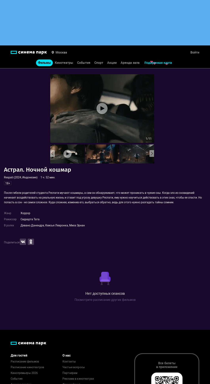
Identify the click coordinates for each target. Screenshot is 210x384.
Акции (112, 63)
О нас (66, 355)
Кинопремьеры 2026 (24, 373)
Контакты (69, 361)
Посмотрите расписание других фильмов (105, 300)
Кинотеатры (64, 63)
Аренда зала (130, 63)
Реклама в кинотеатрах (78, 378)
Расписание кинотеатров (27, 367)
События (83, 63)
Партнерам (69, 373)
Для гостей (19, 355)
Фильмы (44, 63)
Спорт (98, 63)
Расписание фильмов (25, 361)
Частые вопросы (73, 367)
